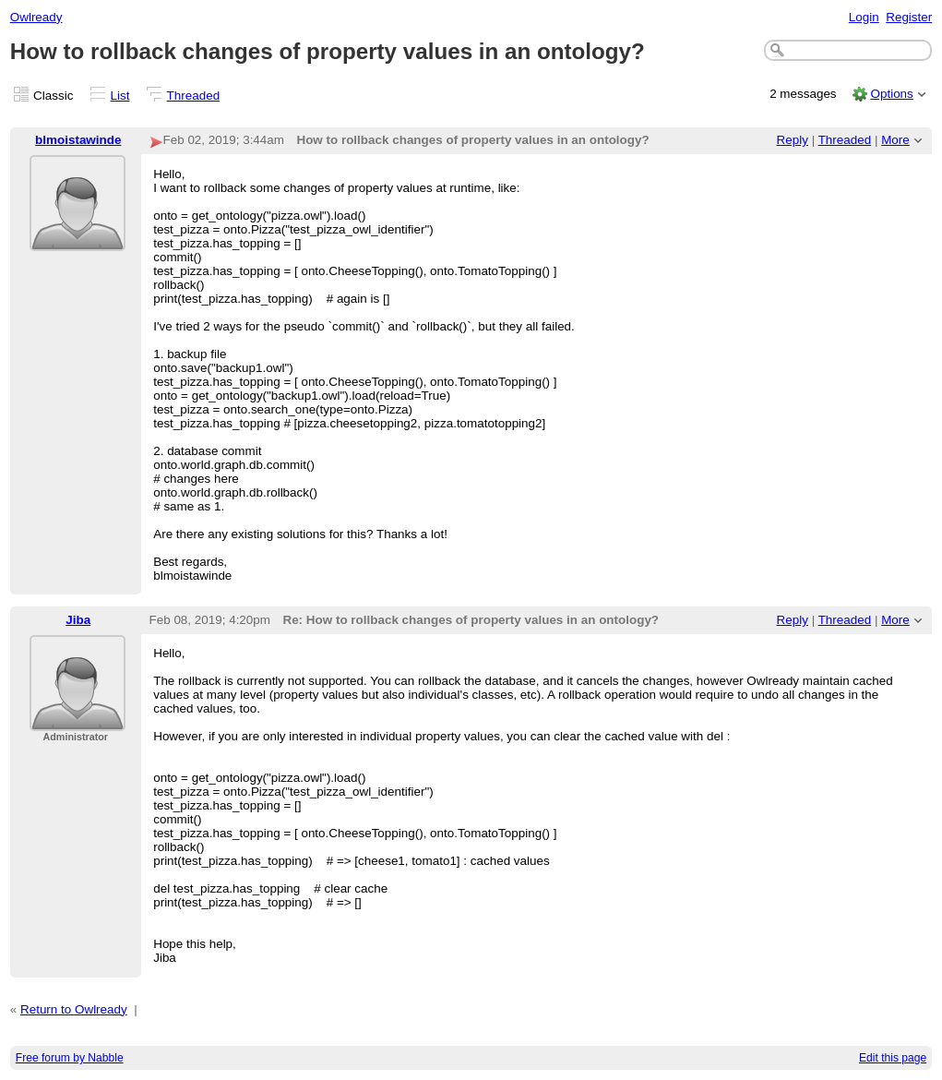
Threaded (194, 95)
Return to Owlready (73, 1009)
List (120, 95)
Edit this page (892, 1057)
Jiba (78, 620)
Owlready (36, 17)
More (895, 140)
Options (891, 94)
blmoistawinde (78, 140)
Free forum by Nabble (70, 1057)
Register (909, 17)
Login (864, 17)
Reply (792, 140)
